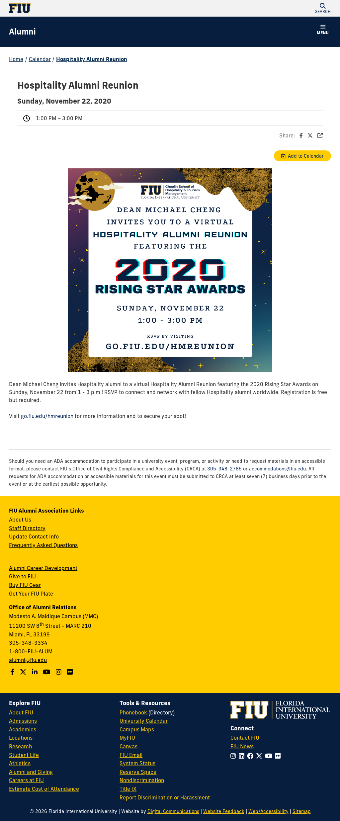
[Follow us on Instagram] (59, 672)
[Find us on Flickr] (71, 672)
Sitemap (302, 811)
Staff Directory (27, 528)
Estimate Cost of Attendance (44, 788)
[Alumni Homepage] (22, 32)
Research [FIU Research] (20, 746)
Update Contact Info (34, 536)
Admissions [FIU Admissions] (23, 720)
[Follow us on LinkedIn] (36, 672)
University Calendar (144, 720)
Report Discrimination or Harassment (165, 797)
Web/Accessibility (268, 811)
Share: (301, 135)
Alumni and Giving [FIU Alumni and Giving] (31, 772)
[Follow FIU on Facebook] (251, 756)
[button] (322, 8)
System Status (137, 763)
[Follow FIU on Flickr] (279, 756)
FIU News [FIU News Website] (242, 746)
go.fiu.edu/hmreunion (47, 416)
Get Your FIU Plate (31, 593)
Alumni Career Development (43, 568)
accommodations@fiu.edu (277, 469)
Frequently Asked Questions (43, 545)
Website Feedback (223, 811)
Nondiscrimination (142, 780)
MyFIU (127, 737)
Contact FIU (244, 737)
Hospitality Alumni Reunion (91, 59)
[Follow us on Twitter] (24, 672)
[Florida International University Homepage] (89, 8)
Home (16, 59)
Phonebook (133, 712)
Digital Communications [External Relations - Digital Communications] (173, 811)
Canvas (128, 746)
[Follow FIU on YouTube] (270, 756)
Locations (21, 737)
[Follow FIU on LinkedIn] (243, 756)
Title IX (128, 788)
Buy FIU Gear (25, 585)
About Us (20, 519)
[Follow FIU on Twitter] (260, 756)
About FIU (21, 712)
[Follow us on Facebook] (13, 672)
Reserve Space (138, 772)
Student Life (24, 755)
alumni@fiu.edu (28, 660)
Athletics (20, 763)
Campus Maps (137, 729)
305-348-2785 (224, 469)
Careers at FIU (26, 780)
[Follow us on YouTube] (47, 672)
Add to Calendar (306, 156)
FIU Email (131, 755)
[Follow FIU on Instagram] (234, 756)
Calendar (40, 59)
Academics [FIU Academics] (22, 729)
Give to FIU (22, 576)
